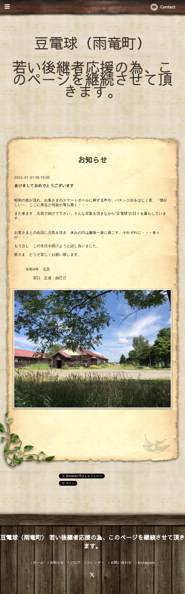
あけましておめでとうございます (44, 185)
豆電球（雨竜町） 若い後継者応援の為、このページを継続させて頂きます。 (92, 67)
